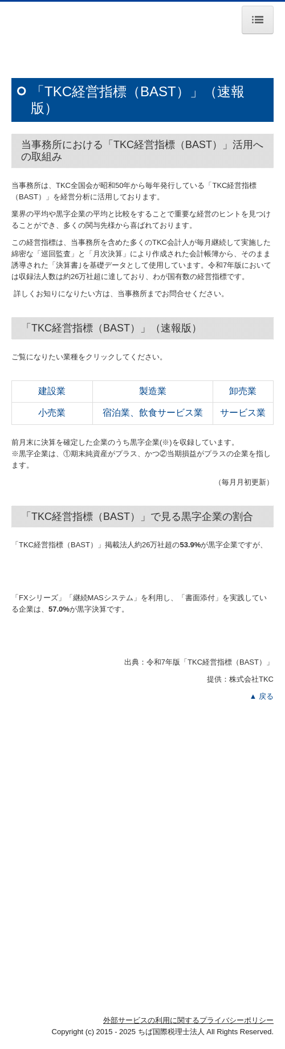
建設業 (52, 391)
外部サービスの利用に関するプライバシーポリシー (188, 1020)
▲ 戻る (262, 696)
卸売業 (242, 391)
